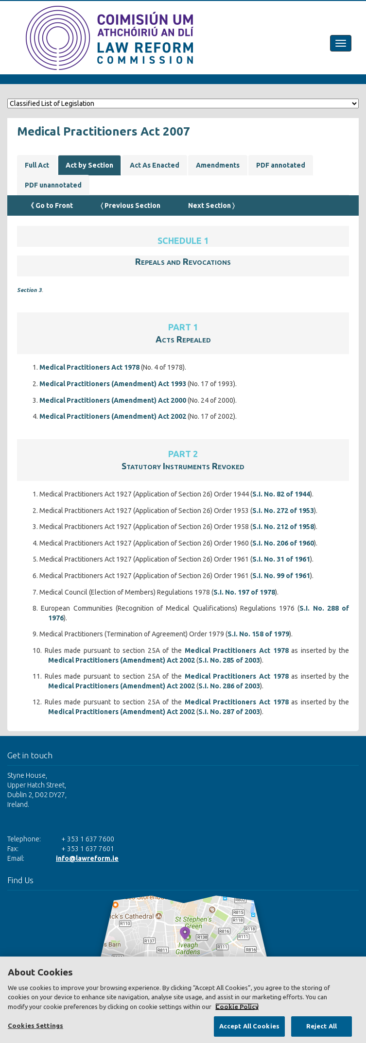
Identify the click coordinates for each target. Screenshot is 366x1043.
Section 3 (29, 290)
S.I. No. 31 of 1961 (281, 559)
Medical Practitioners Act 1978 (89, 367)
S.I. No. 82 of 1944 (281, 494)
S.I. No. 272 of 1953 (283, 510)
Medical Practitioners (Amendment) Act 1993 (112, 384)
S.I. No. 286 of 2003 (229, 686)
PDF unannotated (53, 185)
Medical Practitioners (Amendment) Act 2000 (112, 400)
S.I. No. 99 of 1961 (281, 576)
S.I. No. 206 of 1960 (283, 543)
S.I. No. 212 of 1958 (283, 526)
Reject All (321, 1026)
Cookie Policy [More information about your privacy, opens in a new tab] (237, 1006)
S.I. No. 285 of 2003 (229, 660)
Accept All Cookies (249, 1026)
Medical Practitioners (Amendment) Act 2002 (112, 416)
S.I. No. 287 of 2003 (229, 712)
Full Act (37, 165)
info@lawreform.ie (87, 858)
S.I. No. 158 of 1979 (258, 634)
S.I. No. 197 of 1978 (244, 592)
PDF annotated (280, 165)
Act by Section (89, 165)
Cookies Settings (35, 1025)
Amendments (218, 165)
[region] (183, 1000)
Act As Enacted (154, 165)
